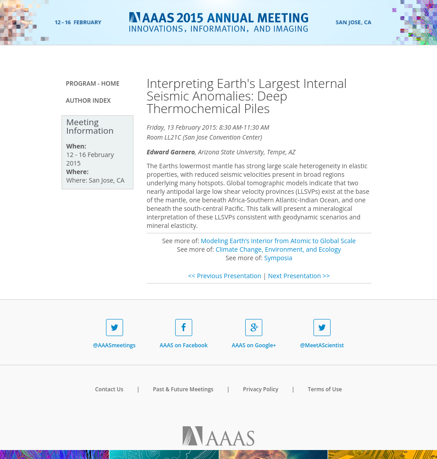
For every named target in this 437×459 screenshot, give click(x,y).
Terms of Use (325, 389)
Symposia (278, 258)
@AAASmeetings (114, 334)
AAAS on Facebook (184, 334)
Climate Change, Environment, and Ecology (278, 249)
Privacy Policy (260, 389)
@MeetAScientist (322, 334)
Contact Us (109, 389)
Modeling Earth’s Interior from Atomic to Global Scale (278, 240)
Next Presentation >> (299, 275)
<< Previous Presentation (224, 275)
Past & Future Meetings (183, 389)
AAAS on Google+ (254, 334)
